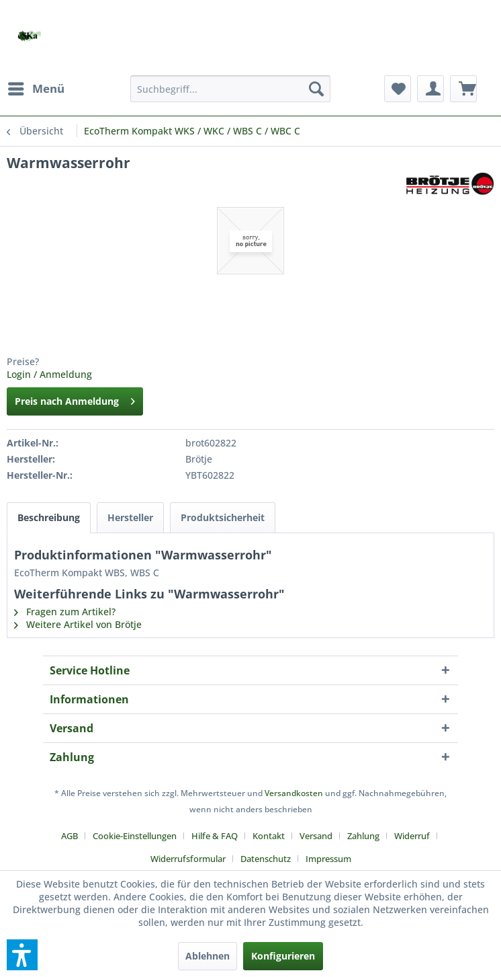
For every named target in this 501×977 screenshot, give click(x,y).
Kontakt (269, 836)
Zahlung (363, 836)
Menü (36, 87)
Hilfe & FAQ (214, 836)
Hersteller (130, 517)
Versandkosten (294, 793)
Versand (316, 836)
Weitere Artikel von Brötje (78, 624)
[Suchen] (316, 88)
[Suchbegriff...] (230, 88)
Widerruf (412, 836)
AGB (69, 836)
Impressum (328, 859)
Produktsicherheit (223, 517)
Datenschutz (265, 859)
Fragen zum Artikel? (65, 611)
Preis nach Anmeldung (75, 399)
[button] (22, 954)
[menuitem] (35, 88)
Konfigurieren (283, 955)
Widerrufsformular (188, 859)
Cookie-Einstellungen (135, 836)
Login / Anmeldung (49, 374)
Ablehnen (207, 955)
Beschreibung (48, 517)
